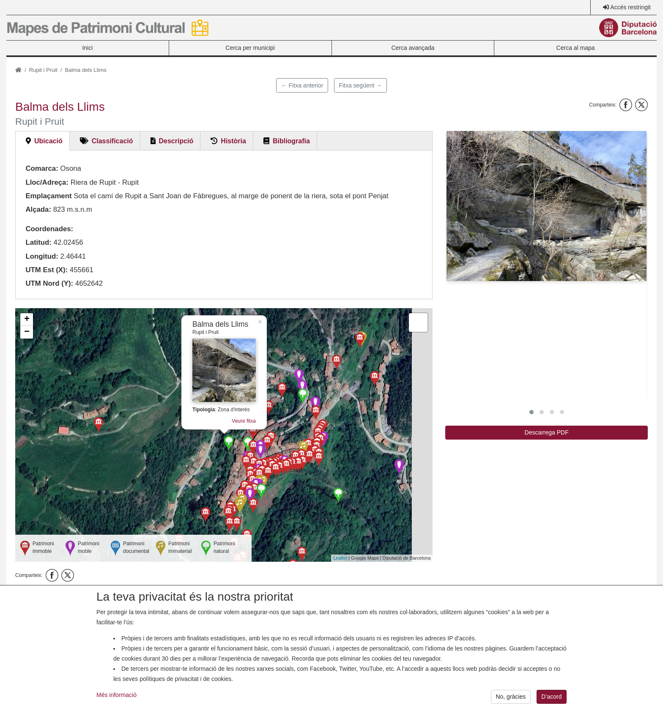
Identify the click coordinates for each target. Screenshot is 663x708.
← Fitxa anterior (302, 85)
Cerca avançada (412, 47)
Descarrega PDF (547, 432)
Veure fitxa (244, 421)
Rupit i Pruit (43, 70)
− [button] (27, 332)
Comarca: (41, 168)
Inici (87, 47)
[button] (547, 206)
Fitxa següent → (360, 85)
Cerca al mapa (575, 47)
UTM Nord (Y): (49, 283)
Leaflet (340, 557)
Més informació (116, 702)
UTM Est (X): (46, 270)
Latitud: (38, 242)
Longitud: (41, 256)
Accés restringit (630, 7)
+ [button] (27, 319)
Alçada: (38, 209)
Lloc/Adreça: (46, 182)
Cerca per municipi (250, 47)
